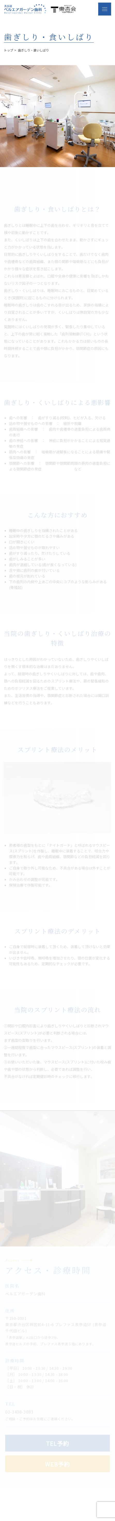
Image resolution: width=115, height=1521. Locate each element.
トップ (8, 50)
